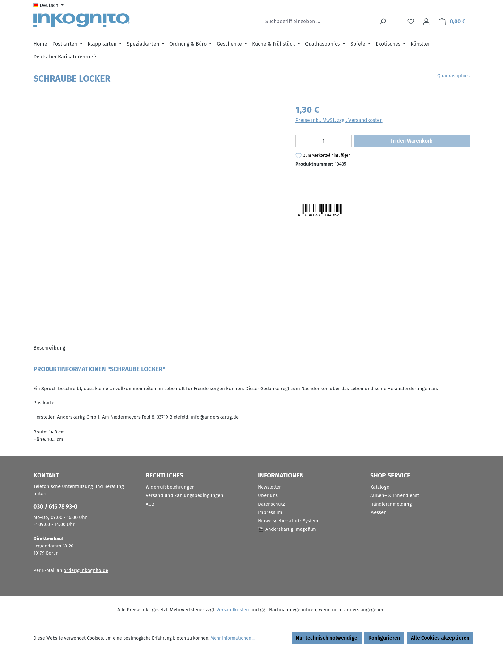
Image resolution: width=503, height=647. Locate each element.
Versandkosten (233, 610)
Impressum (270, 512)
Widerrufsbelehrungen (170, 487)
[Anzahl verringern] (302, 141)
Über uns (268, 495)
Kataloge (379, 487)
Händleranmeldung (391, 504)
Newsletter (269, 487)
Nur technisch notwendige (326, 638)
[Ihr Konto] (426, 21)
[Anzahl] (323, 141)
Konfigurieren (384, 638)
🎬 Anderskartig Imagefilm (287, 529)
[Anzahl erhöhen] (345, 141)
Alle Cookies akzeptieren (440, 638)
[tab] (49, 348)
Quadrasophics (453, 76)
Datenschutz (271, 504)
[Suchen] (382, 21)
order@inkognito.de (86, 570)
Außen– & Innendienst (394, 495)
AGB (150, 504)
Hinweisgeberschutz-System (288, 521)
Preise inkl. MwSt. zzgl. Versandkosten (339, 120)
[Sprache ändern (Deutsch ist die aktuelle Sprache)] (48, 5)
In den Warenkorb (412, 141)
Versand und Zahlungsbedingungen (184, 495)
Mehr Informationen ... (232, 638)
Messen (378, 512)
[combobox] (319, 21)
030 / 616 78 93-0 (55, 506)
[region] (158, 172)
